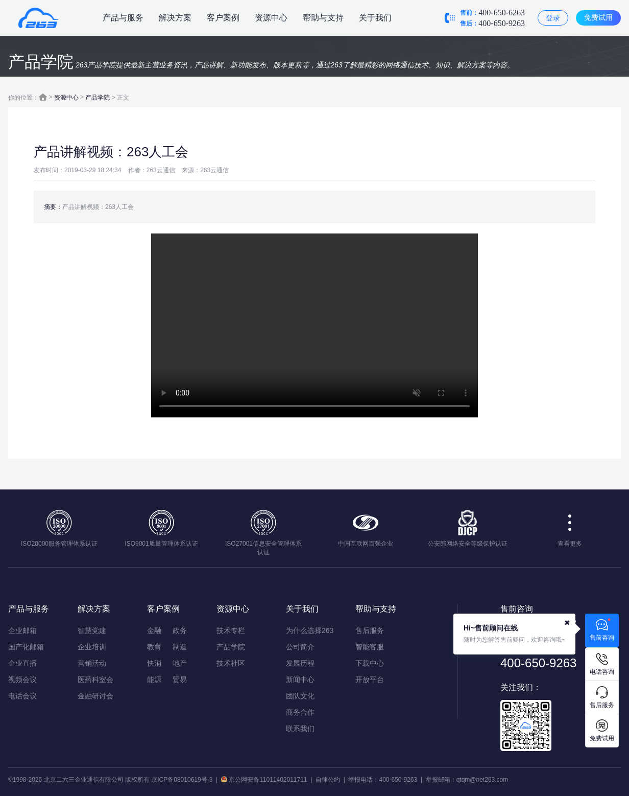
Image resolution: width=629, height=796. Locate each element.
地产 (180, 663)
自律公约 (328, 779)
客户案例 (223, 17)
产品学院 (97, 97)
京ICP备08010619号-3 (181, 779)
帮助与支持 (323, 17)
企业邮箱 (22, 630)
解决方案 (175, 17)
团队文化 (300, 696)
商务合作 (300, 712)
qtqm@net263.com (482, 779)
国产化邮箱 (26, 647)
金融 (154, 630)
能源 (154, 679)
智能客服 (369, 647)
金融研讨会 (95, 696)
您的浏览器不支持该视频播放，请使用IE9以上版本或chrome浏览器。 (314, 325)
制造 (180, 647)
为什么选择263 (309, 630)
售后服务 (369, 630)
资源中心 (271, 17)
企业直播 (22, 663)
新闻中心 (300, 679)
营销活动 (92, 663)
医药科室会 (95, 679)
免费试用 (598, 17)
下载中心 (369, 663)
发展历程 (300, 663)
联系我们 (300, 728)
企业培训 (92, 647)
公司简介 (300, 647)
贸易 (180, 679)
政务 (180, 630)
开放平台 (369, 679)
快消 (154, 663)
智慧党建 (92, 630)
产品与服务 (123, 17)
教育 (154, 647)
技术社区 (230, 663)
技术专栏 (230, 630)
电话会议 (22, 696)
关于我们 (375, 17)
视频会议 (22, 679)
